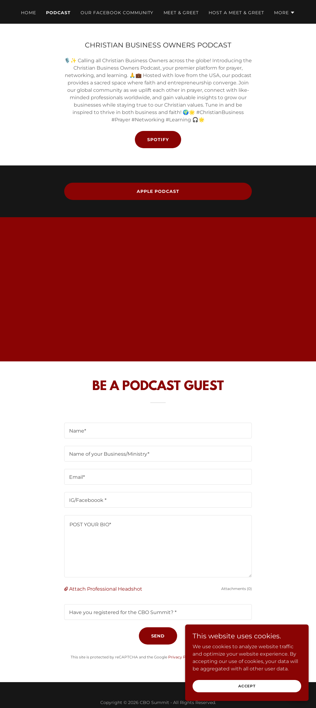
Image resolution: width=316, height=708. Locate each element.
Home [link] (28, 12)
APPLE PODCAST (158, 191)
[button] (284, 12)
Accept (247, 686)
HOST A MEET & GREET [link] (236, 12)
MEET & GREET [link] (181, 12)
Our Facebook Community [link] (117, 12)
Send (158, 636)
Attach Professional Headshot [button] (105, 589)
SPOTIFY (158, 139)
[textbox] (158, 430)
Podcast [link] (58, 12)
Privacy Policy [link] (181, 657)
